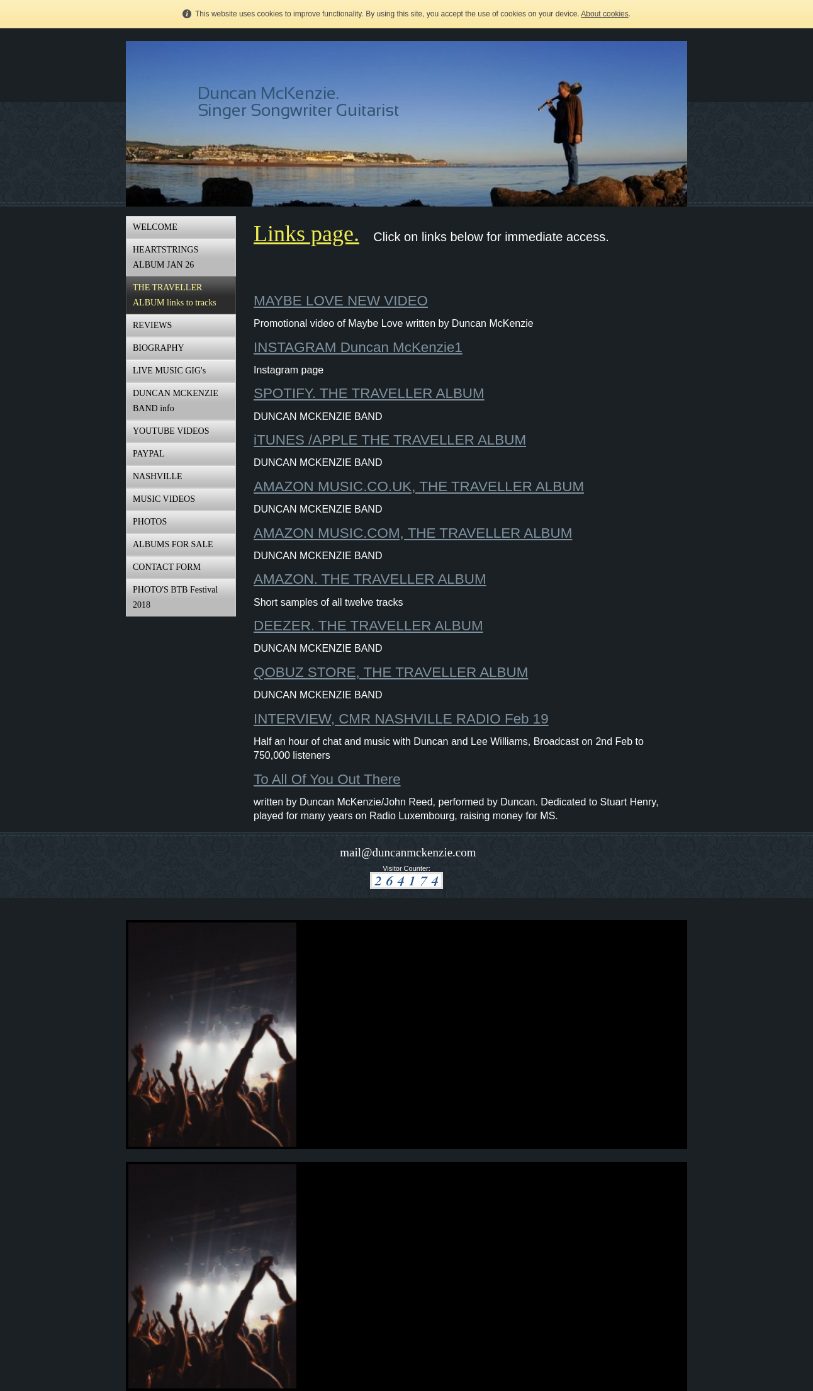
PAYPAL (149, 453)
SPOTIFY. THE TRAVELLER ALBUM (369, 393)
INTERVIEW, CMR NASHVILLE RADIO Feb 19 (401, 719)
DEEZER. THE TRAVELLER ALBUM (368, 625)
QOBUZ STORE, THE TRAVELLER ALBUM (391, 672)
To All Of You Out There (327, 779)
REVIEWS (152, 325)
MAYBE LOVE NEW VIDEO (341, 301)
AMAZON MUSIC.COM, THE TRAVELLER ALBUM (413, 533)
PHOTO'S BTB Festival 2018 (175, 597)
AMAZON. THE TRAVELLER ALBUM (370, 579)
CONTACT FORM (167, 567)
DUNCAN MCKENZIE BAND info (175, 401)
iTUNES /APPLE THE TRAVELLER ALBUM (390, 440)
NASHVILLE (157, 476)
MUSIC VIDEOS (164, 499)
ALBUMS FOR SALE (173, 544)
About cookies (604, 13)
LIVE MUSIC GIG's (169, 370)
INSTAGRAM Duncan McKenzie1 (358, 347)
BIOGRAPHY (158, 348)
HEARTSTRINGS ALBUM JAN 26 (165, 257)
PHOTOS (150, 521)
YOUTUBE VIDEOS (171, 431)
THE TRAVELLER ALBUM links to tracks (174, 295)
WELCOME (155, 227)
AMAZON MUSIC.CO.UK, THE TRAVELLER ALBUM (419, 486)
